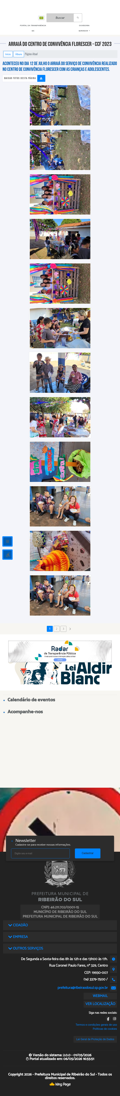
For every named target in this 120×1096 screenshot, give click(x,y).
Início (8, 54)
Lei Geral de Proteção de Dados (95, 1039)
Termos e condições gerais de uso (96, 1024)
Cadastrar (88, 853)
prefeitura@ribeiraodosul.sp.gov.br (83, 988)
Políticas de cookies (105, 1028)
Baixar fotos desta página (20, 78)
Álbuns (18, 54)
